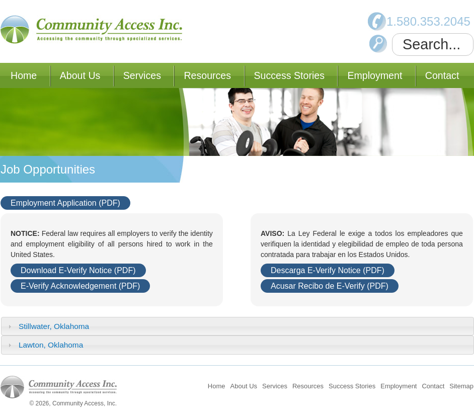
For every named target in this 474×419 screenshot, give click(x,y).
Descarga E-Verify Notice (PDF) (327, 270)
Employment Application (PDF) (65, 203)
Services (142, 75)
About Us (80, 75)
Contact (442, 75)
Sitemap (461, 386)
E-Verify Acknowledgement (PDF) (80, 286)
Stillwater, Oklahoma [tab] (47, 326)
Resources (207, 75)
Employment (374, 75)
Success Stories (289, 75)
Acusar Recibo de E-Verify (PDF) (329, 286)
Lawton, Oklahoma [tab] (45, 345)
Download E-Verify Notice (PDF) (78, 270)
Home (24, 75)
